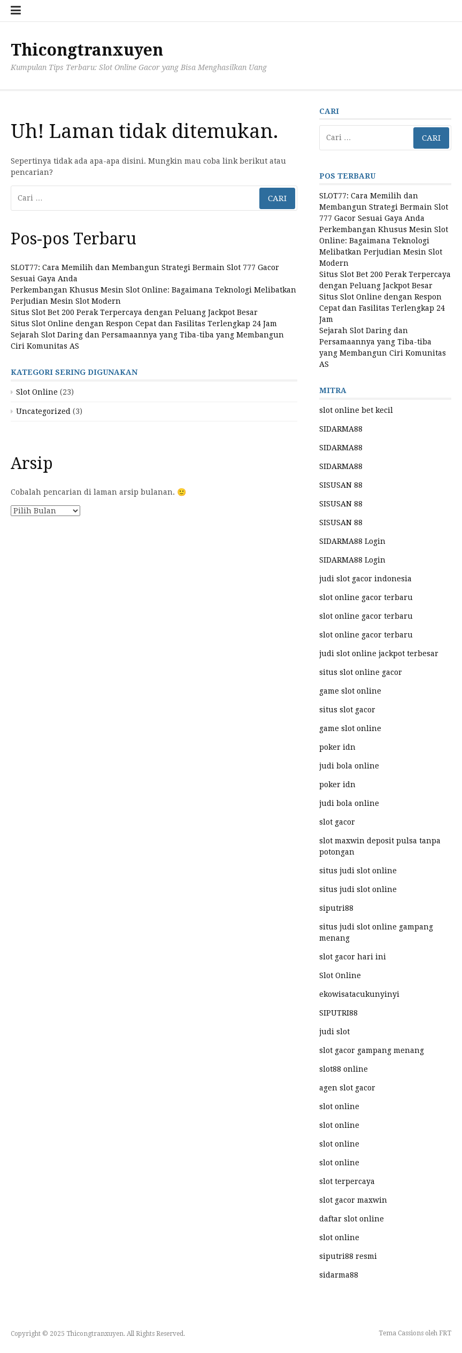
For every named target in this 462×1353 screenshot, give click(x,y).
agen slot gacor (347, 1087)
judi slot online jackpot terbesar (378, 653)
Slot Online (37, 392)
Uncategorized (43, 411)
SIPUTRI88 (338, 1013)
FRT (445, 1333)
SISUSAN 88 (341, 485)
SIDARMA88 (341, 429)
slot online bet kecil (356, 410)
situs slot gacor (347, 709)
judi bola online (349, 766)
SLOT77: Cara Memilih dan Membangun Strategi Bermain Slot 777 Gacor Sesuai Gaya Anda (383, 206)
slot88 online (343, 1069)
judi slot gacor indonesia (365, 578)
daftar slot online (351, 1218)
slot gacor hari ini (352, 956)
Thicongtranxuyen (87, 50)
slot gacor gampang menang (371, 1050)
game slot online (350, 691)
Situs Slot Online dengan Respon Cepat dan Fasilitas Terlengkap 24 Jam (144, 323)
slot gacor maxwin (353, 1200)
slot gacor (337, 822)
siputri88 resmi (348, 1256)
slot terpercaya (347, 1181)
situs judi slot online (358, 870)
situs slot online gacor (360, 672)
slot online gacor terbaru (366, 597)
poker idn (337, 747)
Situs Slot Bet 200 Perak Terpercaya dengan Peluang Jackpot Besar (134, 312)
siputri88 (336, 908)
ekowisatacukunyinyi (359, 994)
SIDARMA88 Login (352, 541)
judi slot (334, 1031)
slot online (339, 1106)
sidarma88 (338, 1275)
